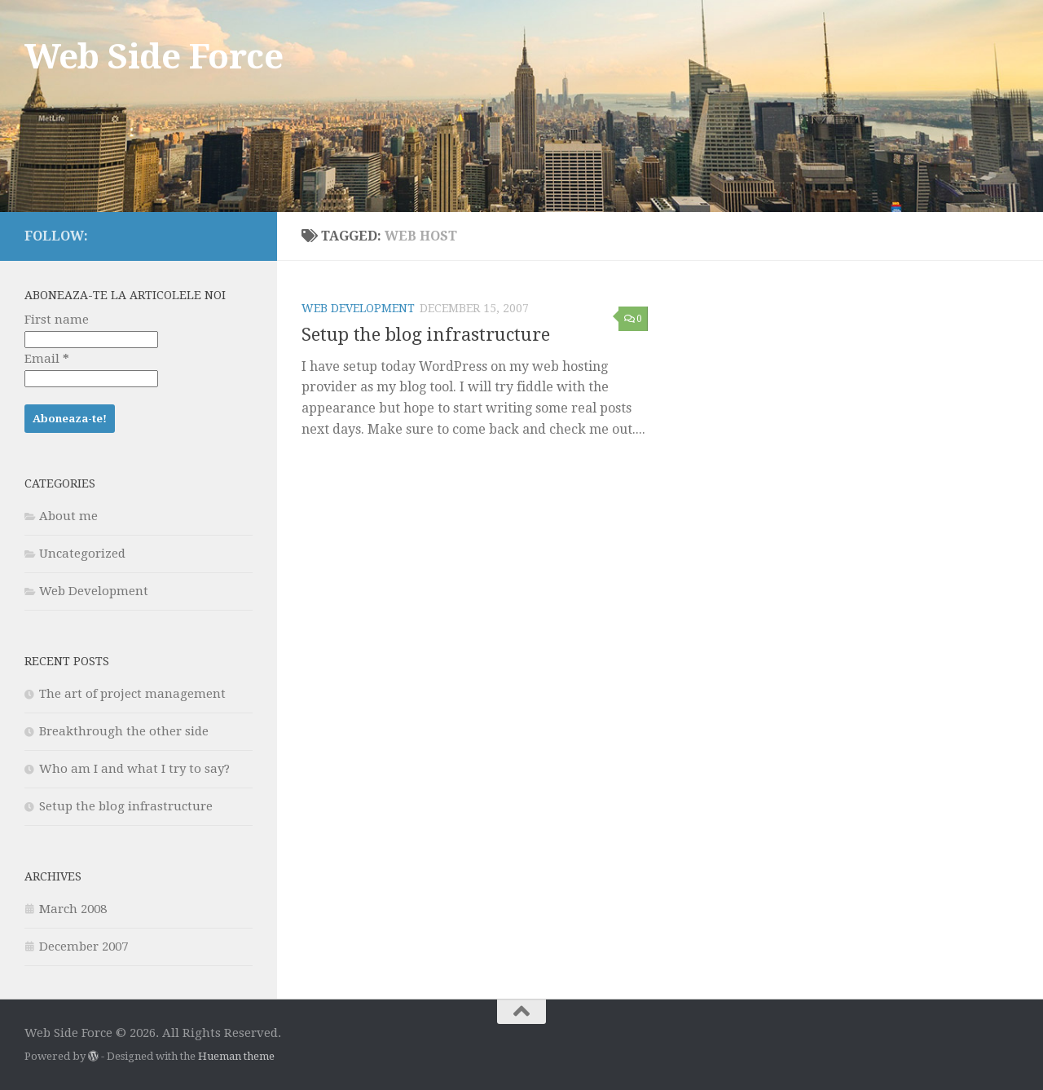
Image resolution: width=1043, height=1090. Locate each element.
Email (46, 358)
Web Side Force (153, 57)
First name (56, 319)
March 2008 (73, 909)
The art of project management (132, 693)
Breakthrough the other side (124, 731)
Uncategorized (82, 553)
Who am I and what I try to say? (134, 768)
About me (68, 516)
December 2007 (83, 946)
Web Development (358, 308)
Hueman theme (236, 1056)
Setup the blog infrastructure (425, 334)
